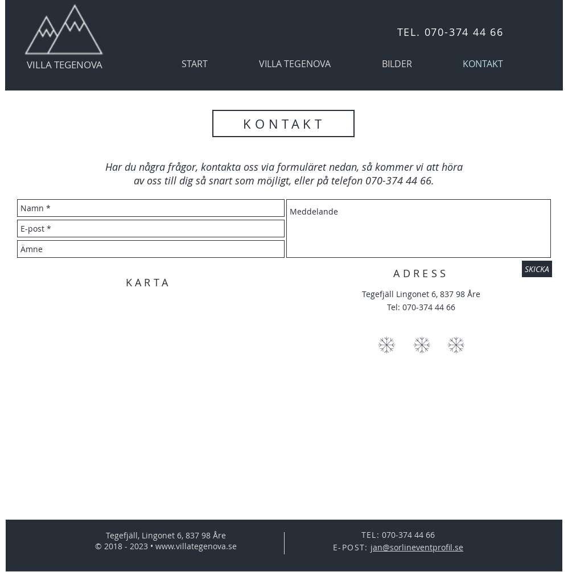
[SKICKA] (537, 269)
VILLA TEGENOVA (64, 64)
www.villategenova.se (196, 546)
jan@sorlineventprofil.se (417, 547)
